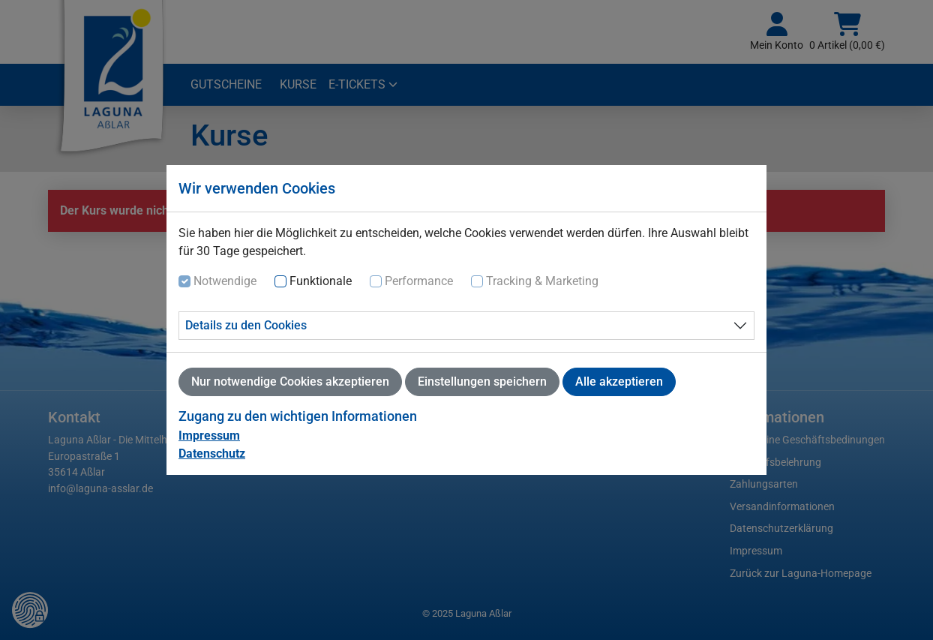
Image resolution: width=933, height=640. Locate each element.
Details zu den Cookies (246, 325)
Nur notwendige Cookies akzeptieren (290, 381)
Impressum (209, 435)
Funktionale (321, 281)
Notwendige (225, 281)
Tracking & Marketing (542, 281)
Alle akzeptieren (619, 381)
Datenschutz (211, 453)
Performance (419, 281)
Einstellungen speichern (482, 381)
